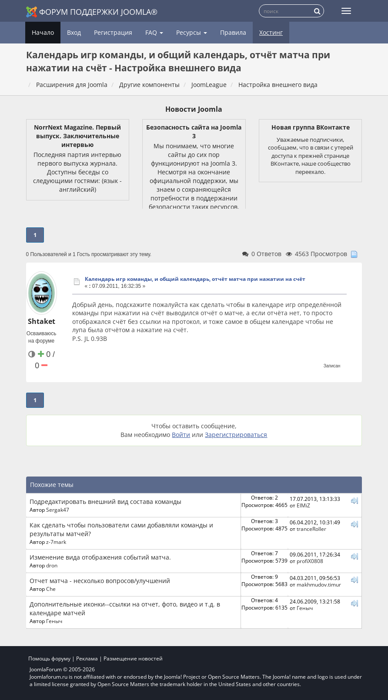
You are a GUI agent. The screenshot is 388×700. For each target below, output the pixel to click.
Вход (74, 32)
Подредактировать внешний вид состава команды (105, 501)
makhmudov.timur (319, 584)
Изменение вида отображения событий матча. (100, 557)
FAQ (154, 32)
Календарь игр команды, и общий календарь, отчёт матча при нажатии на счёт (195, 279)
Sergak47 (57, 509)
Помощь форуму (49, 658)
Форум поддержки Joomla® (91, 12)
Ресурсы (191, 32)
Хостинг (271, 32)
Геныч (54, 620)
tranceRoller (311, 528)
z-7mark (56, 541)
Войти (181, 434)
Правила (233, 32)
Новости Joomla (193, 109)
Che (51, 588)
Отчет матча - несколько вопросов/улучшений (100, 581)
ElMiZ (303, 505)
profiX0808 (310, 560)
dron (51, 565)
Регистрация (113, 32)
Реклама (87, 658)
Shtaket (41, 321)
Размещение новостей (133, 658)
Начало (43, 32)
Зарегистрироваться (236, 434)
